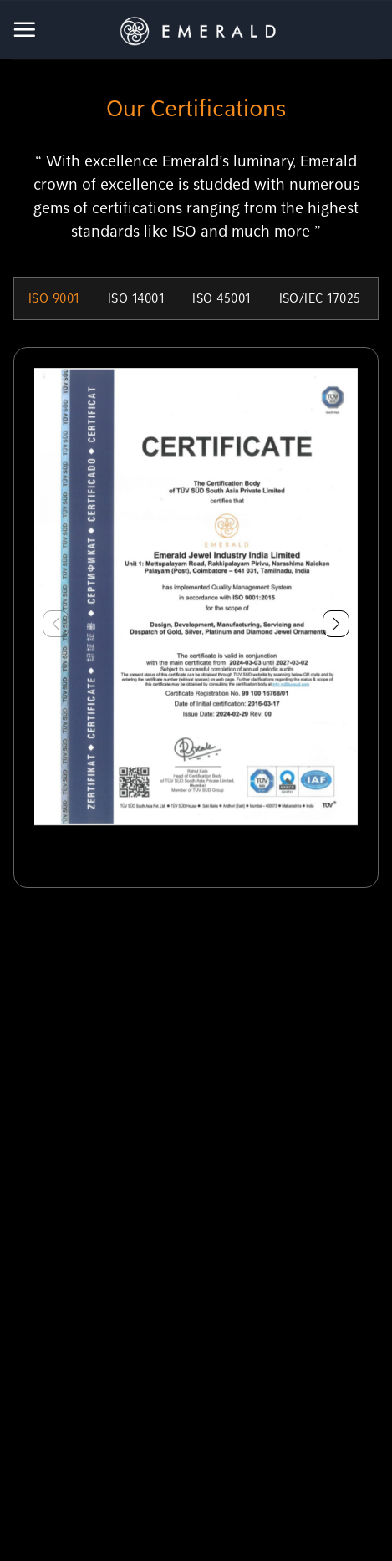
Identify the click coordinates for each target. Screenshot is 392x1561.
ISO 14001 (136, 298)
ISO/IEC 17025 (320, 298)
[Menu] (25, 29)
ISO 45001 (221, 298)
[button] (336, 623)
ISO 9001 (53, 298)
